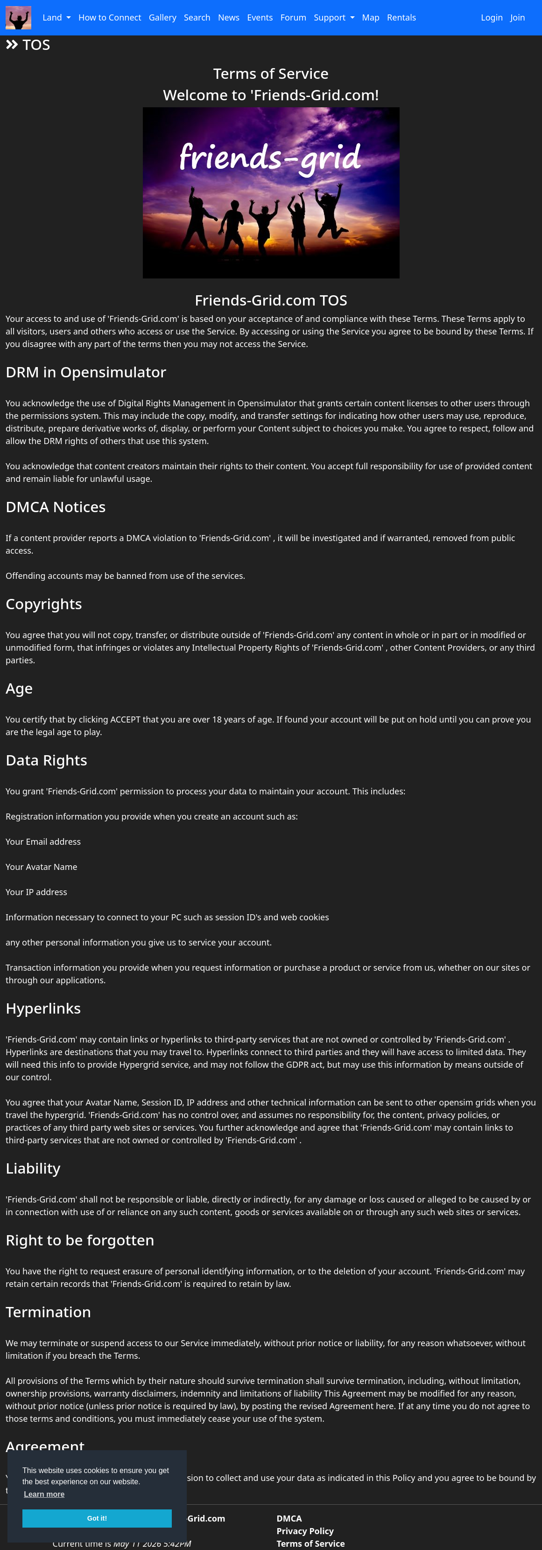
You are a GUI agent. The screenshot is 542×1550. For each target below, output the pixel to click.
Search (197, 17)
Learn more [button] (44, 1494)
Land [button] (53, 17)
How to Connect (109, 17)
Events (260, 17)
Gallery (162, 17)
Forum (294, 17)
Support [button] (331, 17)
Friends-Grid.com (189, 1518)
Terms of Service (311, 1543)
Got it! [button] (97, 1518)
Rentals (401, 17)
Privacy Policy (305, 1530)
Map (371, 17)
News (228, 17)
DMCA (289, 1518)
